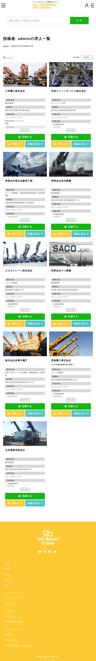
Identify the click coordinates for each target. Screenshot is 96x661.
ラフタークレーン (14, 592)
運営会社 (9, 635)
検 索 (79, 20)
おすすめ (9, 616)
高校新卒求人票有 (14, 622)
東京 (7, 563)
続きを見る (25, 130)
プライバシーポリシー (16, 629)
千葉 (7, 574)
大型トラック (11, 604)
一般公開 (9, 611)
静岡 (7, 585)
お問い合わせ (11, 640)
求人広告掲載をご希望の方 (18, 646)
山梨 (7, 580)
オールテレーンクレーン (17, 598)
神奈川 (8, 569)
